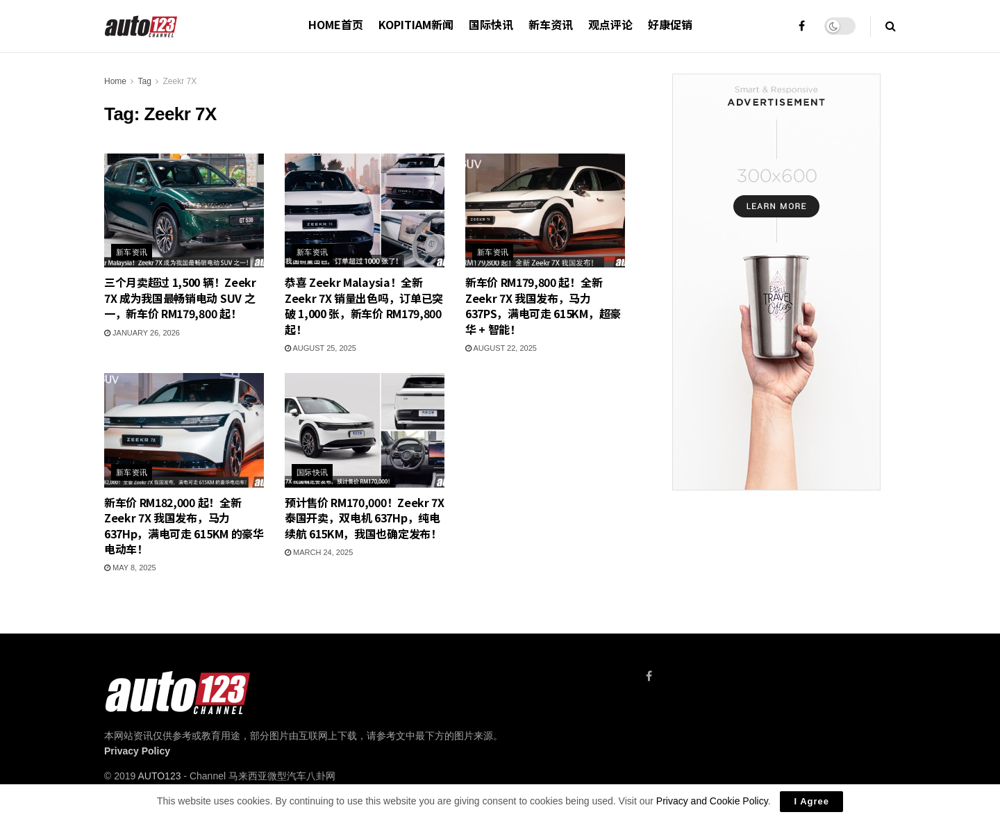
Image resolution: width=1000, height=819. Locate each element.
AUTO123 (159, 775)
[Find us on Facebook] (649, 676)
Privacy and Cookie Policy (712, 800)
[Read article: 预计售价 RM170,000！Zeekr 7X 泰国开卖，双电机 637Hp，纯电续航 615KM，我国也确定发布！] (364, 430)
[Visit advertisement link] (776, 282)
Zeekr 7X (180, 81)
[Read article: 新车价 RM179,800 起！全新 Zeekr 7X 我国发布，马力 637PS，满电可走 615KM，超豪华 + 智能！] (545, 210)
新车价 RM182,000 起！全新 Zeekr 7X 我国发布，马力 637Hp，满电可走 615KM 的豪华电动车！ (184, 525)
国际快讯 (491, 24)
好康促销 (670, 24)
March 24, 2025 (319, 552)
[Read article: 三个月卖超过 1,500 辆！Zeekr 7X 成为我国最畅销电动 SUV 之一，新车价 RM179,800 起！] (184, 210)
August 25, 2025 (320, 348)
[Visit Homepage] (141, 26)
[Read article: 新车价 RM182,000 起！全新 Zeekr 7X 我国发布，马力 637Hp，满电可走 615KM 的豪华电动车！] (184, 430)
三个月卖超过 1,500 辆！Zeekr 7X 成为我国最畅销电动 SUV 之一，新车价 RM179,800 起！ (180, 298)
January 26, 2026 (142, 333)
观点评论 (610, 24)
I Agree (811, 801)
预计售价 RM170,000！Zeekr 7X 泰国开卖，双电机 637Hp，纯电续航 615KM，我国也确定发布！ (364, 518)
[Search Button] (890, 26)
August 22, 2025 (501, 348)
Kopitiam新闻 (415, 24)
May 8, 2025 (130, 567)
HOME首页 (335, 24)
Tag (144, 81)
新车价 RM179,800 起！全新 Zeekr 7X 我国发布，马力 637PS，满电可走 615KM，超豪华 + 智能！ (543, 305)
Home (115, 81)
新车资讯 (550, 24)
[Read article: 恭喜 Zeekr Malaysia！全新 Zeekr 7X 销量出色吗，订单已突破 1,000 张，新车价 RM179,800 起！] (364, 210)
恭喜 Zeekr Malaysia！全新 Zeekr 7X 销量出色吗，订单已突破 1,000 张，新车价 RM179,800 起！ (364, 305)
